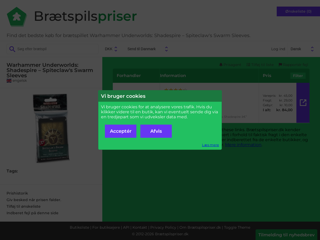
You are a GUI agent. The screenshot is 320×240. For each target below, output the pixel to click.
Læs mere (210, 145)
